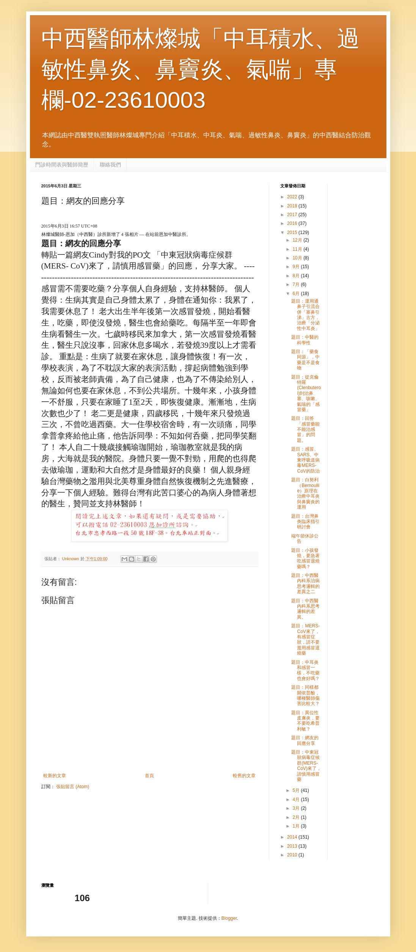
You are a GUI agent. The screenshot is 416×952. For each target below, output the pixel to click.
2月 (296, 817)
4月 (296, 799)
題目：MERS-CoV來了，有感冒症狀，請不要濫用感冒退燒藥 (305, 639)
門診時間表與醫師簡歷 (61, 165)
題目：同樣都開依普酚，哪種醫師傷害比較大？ (305, 695)
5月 (296, 790)
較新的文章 (54, 775)
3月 (296, 808)
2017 (292, 214)
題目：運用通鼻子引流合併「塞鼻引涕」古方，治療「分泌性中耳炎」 (305, 314)
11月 (297, 249)
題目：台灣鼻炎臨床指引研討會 (305, 522)
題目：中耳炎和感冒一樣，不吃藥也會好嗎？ (305, 670)
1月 (296, 826)
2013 (292, 846)
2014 (292, 837)
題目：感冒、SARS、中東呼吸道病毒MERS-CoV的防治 (305, 460)
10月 (297, 258)
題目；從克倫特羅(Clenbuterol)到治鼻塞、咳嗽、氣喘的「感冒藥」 (306, 393)
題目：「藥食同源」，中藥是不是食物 (305, 360)
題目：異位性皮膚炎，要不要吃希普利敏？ (305, 721)
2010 (292, 855)
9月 (296, 266)
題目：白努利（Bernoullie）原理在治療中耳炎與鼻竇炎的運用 (305, 493)
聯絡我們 (110, 165)
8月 (296, 275)
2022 (292, 197)
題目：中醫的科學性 (305, 340)
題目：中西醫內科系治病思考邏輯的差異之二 (305, 583)
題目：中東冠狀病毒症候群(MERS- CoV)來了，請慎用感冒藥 (306, 765)
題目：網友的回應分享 (305, 740)
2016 (292, 223)
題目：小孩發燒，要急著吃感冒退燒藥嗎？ (305, 558)
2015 (292, 232)
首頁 (149, 775)
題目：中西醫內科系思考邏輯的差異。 (305, 609)
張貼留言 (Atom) (72, 786)
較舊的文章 (244, 775)
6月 (296, 293)
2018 (292, 206)
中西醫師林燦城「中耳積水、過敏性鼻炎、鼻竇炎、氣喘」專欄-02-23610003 (200, 69)
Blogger (229, 918)
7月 (296, 284)
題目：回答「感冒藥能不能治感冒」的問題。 (305, 429)
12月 (297, 240)
